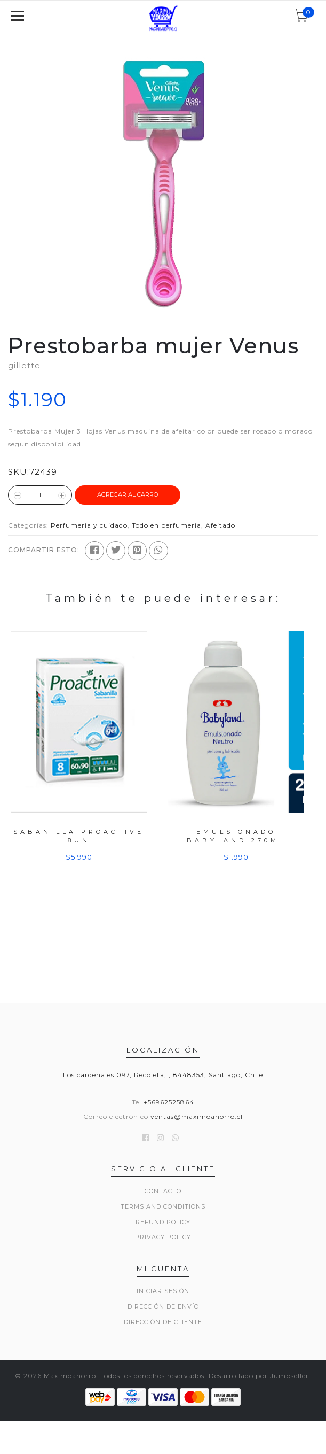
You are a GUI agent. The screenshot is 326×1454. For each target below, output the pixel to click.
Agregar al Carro (127, 494)
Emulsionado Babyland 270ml (236, 836)
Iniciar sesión (163, 1291)
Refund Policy (163, 1222)
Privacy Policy (163, 1237)
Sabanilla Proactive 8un (78, 836)
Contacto (163, 1191)
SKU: (18, 472)
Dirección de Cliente (163, 1322)
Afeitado (220, 525)
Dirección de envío (163, 1306)
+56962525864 (169, 1102)
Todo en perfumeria (166, 525)
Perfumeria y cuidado (89, 525)
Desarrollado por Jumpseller (259, 1376)
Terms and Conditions (163, 1206)
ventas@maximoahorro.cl (196, 1116)
